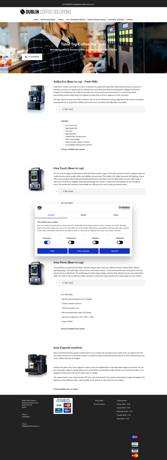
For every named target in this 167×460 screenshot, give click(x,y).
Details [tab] (83, 215)
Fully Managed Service (75, 20)
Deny (52, 251)
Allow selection (83, 251)
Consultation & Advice (96, 20)
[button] (32, 57)
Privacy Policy (99, 400)
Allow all (114, 251)
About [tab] (116, 215)
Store (60, 20)
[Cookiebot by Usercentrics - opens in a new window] (120, 207)
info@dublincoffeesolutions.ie (30, 426)
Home (36, 20)
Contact (129, 20)
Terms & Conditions (99, 404)
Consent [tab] (51, 215)
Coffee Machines (48, 20)
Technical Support (116, 20)
